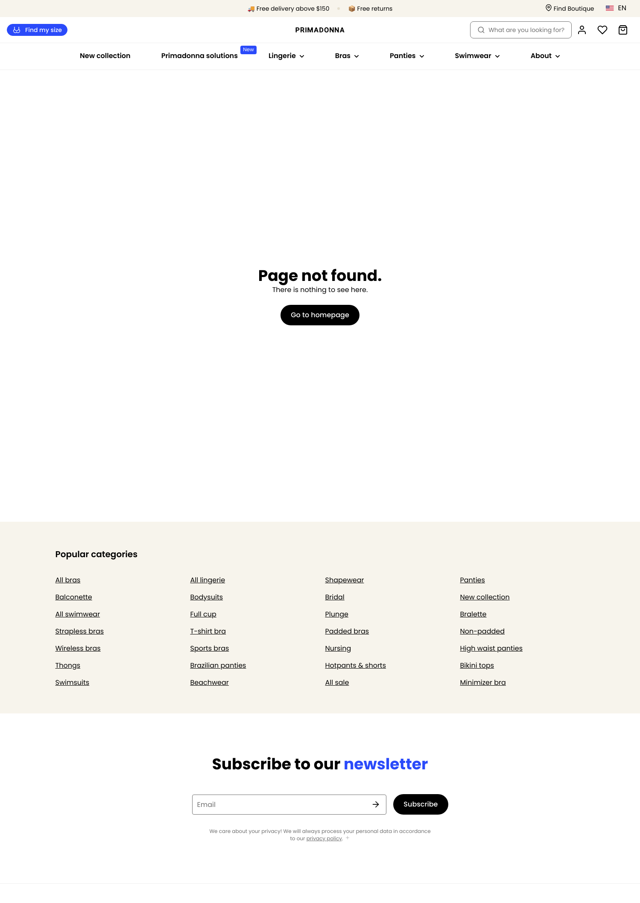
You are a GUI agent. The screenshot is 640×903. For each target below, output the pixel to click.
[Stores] (569, 9)
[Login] (582, 30)
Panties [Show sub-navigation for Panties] (407, 56)
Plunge (336, 614)
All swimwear (78, 614)
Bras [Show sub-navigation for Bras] (347, 56)
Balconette (74, 597)
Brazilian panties (218, 665)
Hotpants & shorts (355, 665)
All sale (337, 682)
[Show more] (347, 838)
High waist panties (491, 648)
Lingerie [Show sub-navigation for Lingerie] (286, 56)
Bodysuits (206, 597)
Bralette (473, 614)
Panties (472, 580)
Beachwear (209, 682)
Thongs (68, 665)
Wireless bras (78, 648)
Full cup (203, 614)
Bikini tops (477, 665)
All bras (68, 580)
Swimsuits (73, 682)
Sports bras (209, 648)
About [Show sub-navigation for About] (545, 56)
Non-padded (482, 631)
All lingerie (207, 580)
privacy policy (324, 838)
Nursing (338, 648)
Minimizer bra (483, 682)
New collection (105, 56)
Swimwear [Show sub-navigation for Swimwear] (477, 56)
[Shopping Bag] (623, 30)
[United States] (619, 8)
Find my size (37, 30)
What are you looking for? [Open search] (520, 30)
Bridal (335, 597)
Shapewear (344, 580)
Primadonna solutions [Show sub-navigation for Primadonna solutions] (207, 53)
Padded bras (347, 631)
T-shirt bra (208, 631)
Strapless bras (80, 631)
